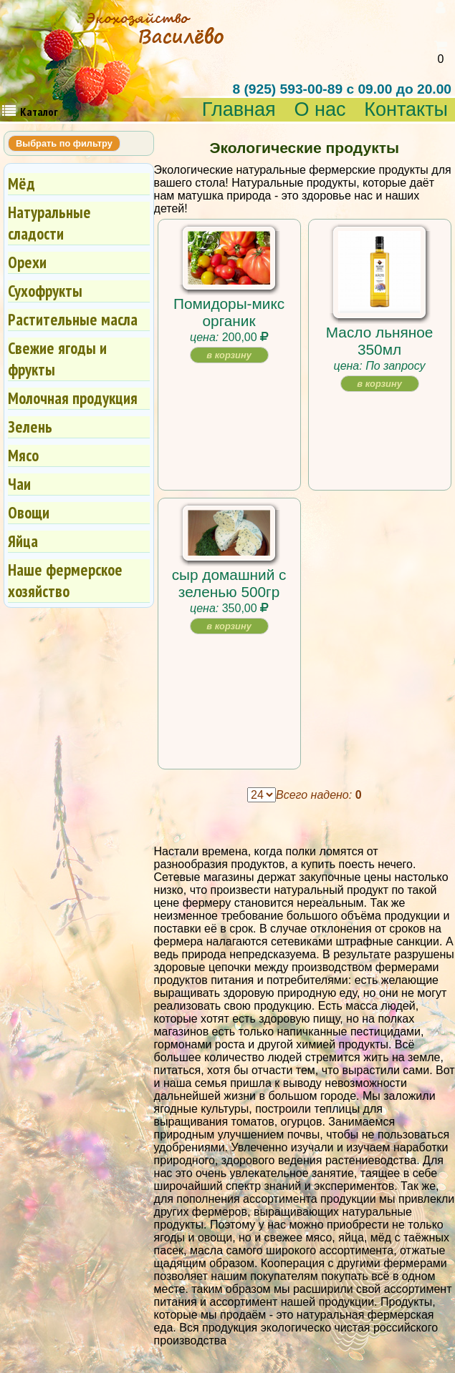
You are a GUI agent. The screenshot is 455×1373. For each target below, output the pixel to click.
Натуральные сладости (49, 223)
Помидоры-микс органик (228, 312)
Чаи (19, 483)
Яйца (23, 541)
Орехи (27, 262)
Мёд (21, 183)
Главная (239, 109)
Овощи (28, 512)
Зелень (30, 426)
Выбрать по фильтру (64, 143)
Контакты (406, 109)
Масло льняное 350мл (380, 341)
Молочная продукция (73, 398)
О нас (319, 109)
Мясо (23, 455)
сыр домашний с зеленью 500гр (229, 583)
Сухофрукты (45, 290)
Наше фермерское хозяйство (65, 580)
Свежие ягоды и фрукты (57, 359)
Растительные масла (73, 319)
